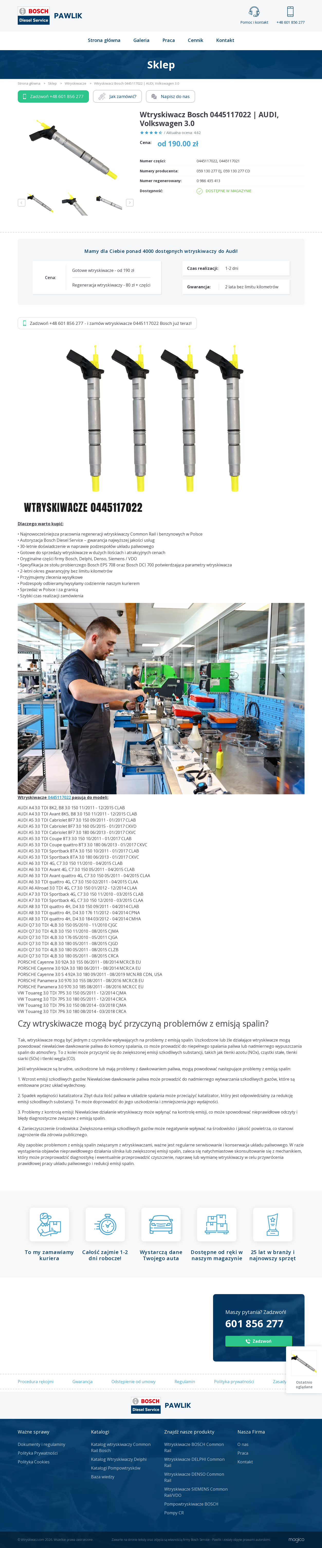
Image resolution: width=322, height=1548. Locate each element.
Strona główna (104, 40)
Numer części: (153, 160)
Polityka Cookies (34, 1462)
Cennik (195, 40)
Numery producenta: (159, 170)
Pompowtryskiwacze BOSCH (191, 1504)
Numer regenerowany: (161, 180)
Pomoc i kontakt (254, 15)
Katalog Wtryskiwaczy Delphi (118, 1459)
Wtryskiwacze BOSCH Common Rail (194, 1447)
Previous (21, 203)
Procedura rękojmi (35, 1381)
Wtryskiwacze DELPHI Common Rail (194, 1462)
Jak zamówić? (117, 96)
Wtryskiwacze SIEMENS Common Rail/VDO (196, 1492)
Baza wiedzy (102, 1477)
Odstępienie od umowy (133, 1381)
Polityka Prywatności (38, 1453)
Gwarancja (82, 1381)
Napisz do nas (170, 96)
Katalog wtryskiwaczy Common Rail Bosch (121, 1447)
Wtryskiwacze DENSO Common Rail (194, 1477)
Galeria (141, 40)
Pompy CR (174, 1513)
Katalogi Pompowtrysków (115, 1468)
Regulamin (184, 1381)
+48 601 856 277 (291, 15)
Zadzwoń (53, 96)
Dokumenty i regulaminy (41, 1444)
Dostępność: (151, 190)
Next (130, 203)
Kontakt (225, 40)
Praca (168, 40)
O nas (243, 1444)
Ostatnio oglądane (304, 1384)
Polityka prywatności (234, 1381)
